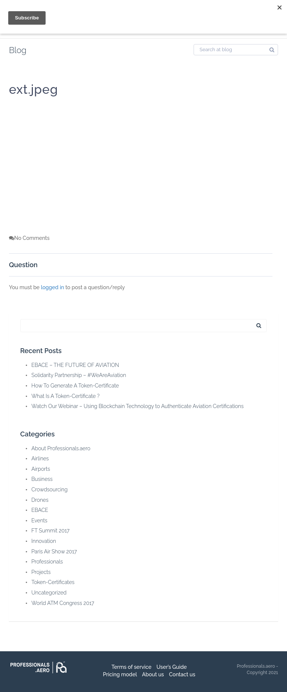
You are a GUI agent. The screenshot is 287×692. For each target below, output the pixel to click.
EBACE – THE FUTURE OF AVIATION (75, 365)
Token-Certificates (52, 582)
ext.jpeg (33, 89)
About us (153, 674)
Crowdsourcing (49, 489)
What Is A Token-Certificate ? (65, 396)
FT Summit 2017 (50, 531)
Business (42, 479)
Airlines (40, 458)
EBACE (39, 510)
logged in (52, 287)
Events (39, 520)
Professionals (47, 562)
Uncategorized (49, 593)
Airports (40, 469)
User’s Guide (172, 667)
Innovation (43, 541)
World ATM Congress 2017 (62, 603)
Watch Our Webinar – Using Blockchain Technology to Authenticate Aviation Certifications (137, 406)
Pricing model (120, 674)
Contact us (182, 674)
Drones (40, 500)
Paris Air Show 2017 (54, 551)
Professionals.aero (256, 666)
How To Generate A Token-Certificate (75, 386)
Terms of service (131, 667)
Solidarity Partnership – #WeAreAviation (78, 375)
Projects (40, 572)
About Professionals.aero (60, 448)
